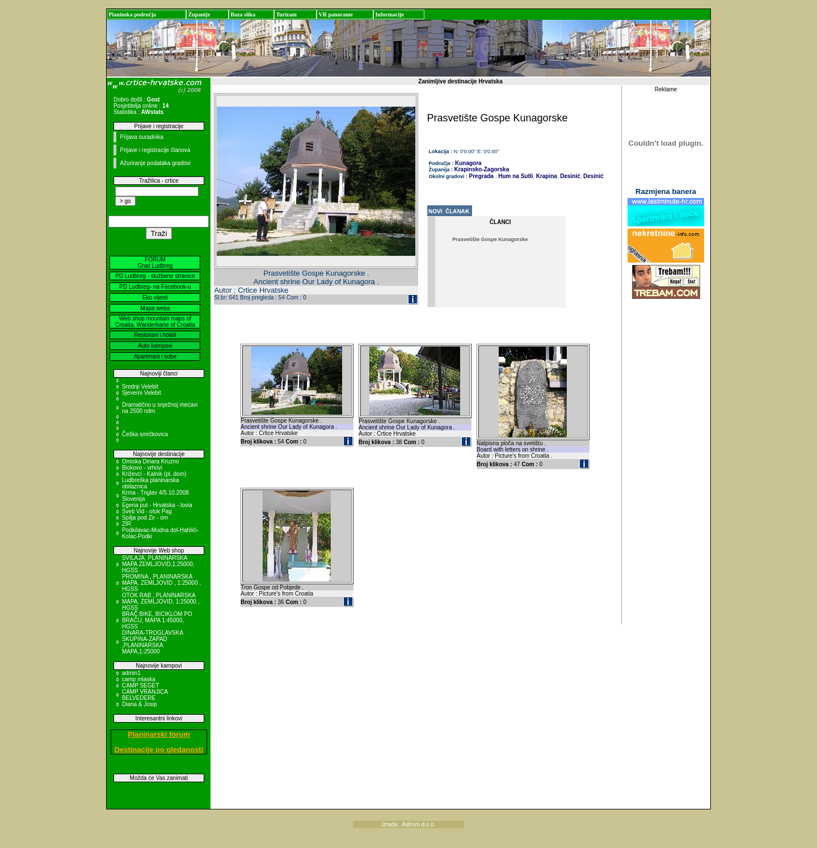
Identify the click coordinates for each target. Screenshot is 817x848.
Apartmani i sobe (155, 356)
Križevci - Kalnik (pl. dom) (154, 474)
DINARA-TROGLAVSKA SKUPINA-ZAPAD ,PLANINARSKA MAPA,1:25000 (152, 642)
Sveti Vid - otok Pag (147, 511)
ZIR (126, 524)
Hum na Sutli (514, 176)
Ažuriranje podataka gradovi (155, 163)
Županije (199, 14)
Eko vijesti (155, 297)
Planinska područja (132, 14)
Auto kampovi (155, 346)
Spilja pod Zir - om (145, 517)
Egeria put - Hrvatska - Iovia (157, 505)
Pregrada (481, 176)
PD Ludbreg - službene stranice (155, 276)
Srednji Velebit (140, 386)
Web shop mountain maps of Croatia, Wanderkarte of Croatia (155, 321)
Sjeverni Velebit (141, 393)
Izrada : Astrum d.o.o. (408, 824)
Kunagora (468, 163)
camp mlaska (138, 679)
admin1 (131, 673)
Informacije (389, 14)
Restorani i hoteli (155, 335)
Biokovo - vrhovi (142, 468)
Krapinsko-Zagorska (481, 169)
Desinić (569, 176)
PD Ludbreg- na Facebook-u (155, 287)
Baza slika (242, 14)
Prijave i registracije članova (155, 150)
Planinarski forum (159, 734)
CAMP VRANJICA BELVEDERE (144, 695)
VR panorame (335, 14)
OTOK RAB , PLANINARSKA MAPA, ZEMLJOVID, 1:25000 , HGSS (161, 601)
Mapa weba (155, 308)
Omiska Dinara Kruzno (150, 461)
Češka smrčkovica (145, 434)
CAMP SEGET (140, 685)
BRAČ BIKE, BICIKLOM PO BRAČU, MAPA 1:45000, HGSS (157, 620)
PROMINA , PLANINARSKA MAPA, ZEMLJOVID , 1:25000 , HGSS (161, 582)
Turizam (286, 14)
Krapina (545, 176)
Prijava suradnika (141, 137)
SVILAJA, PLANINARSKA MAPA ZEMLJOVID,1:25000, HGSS (158, 564)
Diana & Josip (139, 704)
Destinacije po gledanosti (159, 749)
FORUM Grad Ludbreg (155, 262)
